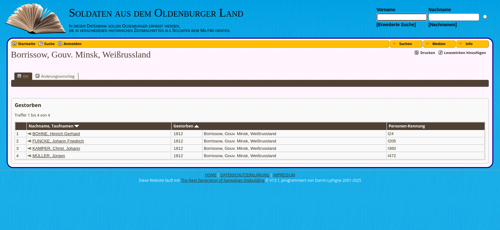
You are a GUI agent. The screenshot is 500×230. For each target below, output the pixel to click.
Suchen (405, 43)
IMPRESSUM (284, 175)
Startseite (26, 43)
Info (469, 43)
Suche (49, 43)
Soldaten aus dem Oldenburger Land (156, 12)
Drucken (427, 52)
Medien (438, 43)
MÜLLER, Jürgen (49, 155)
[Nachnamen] (443, 24)
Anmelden (73, 43)
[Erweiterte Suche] (396, 24)
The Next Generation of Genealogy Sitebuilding (222, 180)
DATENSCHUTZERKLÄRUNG (244, 175)
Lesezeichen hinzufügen (465, 52)
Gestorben (186, 126)
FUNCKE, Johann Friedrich (58, 141)
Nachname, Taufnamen (54, 126)
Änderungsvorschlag (55, 76)
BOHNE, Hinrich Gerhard (56, 133)
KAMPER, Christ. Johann (56, 148)
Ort (22, 76)
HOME (211, 175)
